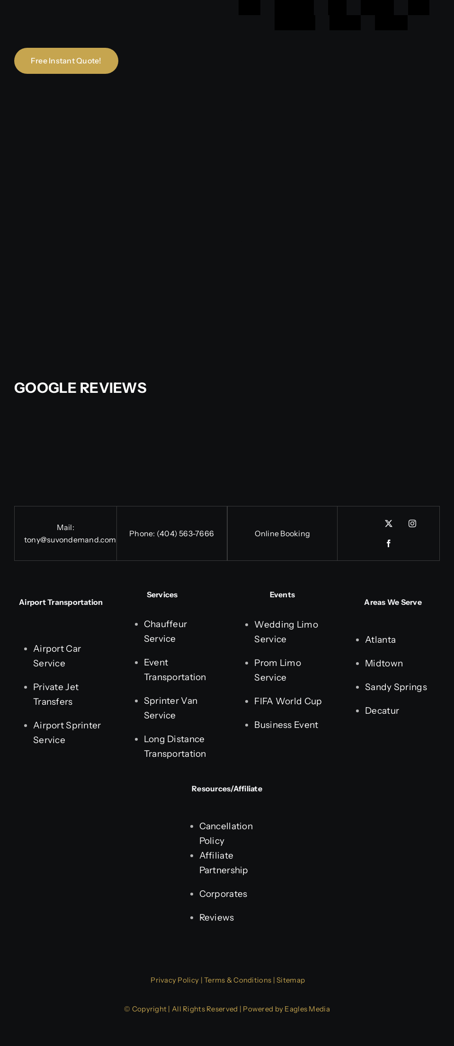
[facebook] (388, 543)
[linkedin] (365, 520)
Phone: (143, 533)
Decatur (382, 710)
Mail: (65, 527)
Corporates (223, 893)
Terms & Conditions (237, 979)
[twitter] (388, 523)
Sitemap (290, 979)
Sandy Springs (396, 687)
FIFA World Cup (288, 701)
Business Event (286, 724)
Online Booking (282, 533)
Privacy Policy (175, 979)
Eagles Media (307, 1008)
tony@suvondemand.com (70, 539)
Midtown (384, 663)
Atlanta (380, 639)
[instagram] (412, 523)
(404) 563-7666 (185, 533)
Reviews (216, 917)
